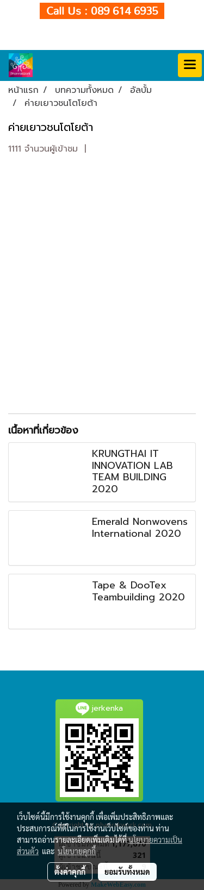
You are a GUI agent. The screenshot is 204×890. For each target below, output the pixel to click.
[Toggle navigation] (190, 65)
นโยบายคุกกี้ (77, 851)
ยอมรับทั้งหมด (127, 871)
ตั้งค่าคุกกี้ (69, 871)
